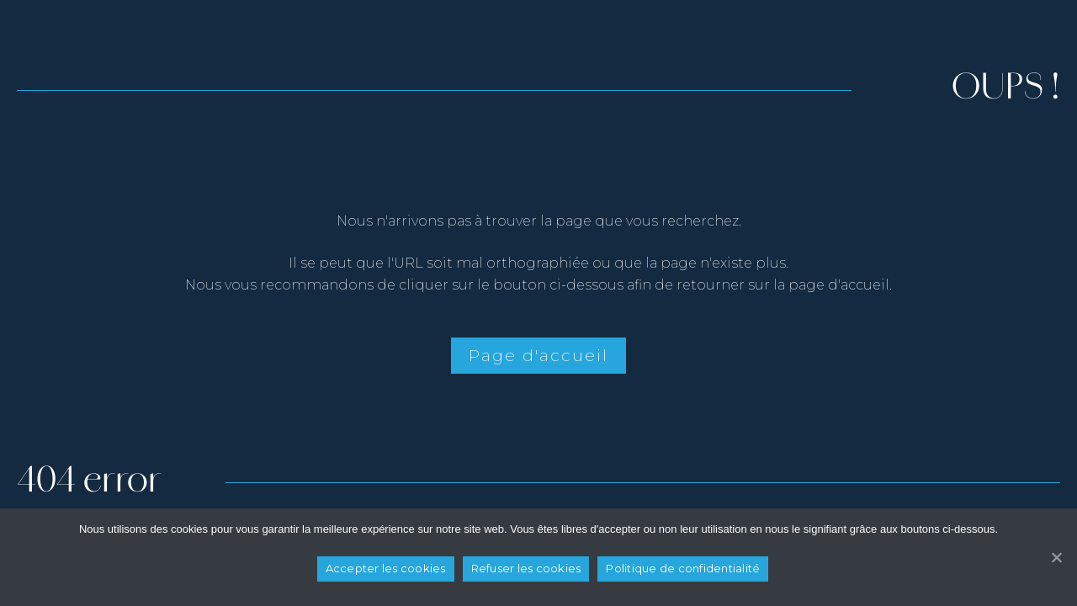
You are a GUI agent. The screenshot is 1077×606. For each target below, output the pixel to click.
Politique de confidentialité (683, 568)
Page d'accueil (538, 355)
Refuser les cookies (526, 568)
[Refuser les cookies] (1056, 557)
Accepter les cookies (386, 568)
